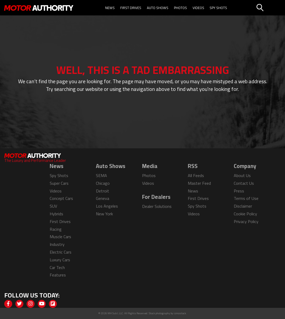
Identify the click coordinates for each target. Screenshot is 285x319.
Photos (180, 8)
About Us (242, 175)
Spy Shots (218, 8)
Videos (198, 8)
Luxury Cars (60, 260)
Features (58, 275)
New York (104, 214)
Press (239, 191)
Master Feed (199, 183)
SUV (53, 206)
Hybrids (56, 214)
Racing (56, 229)
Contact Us (244, 183)
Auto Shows (157, 8)
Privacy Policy (246, 221)
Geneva (102, 198)
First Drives (130, 8)
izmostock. (180, 313)
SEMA (101, 175)
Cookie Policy (245, 214)
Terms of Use (246, 198)
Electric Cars (60, 252)
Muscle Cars (60, 237)
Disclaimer (243, 206)
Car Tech (57, 267)
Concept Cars (61, 198)
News (110, 8)
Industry (57, 244)
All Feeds (196, 175)
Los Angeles (107, 206)
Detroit (102, 191)
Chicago (103, 183)
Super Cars (59, 183)
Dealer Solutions (157, 206)
